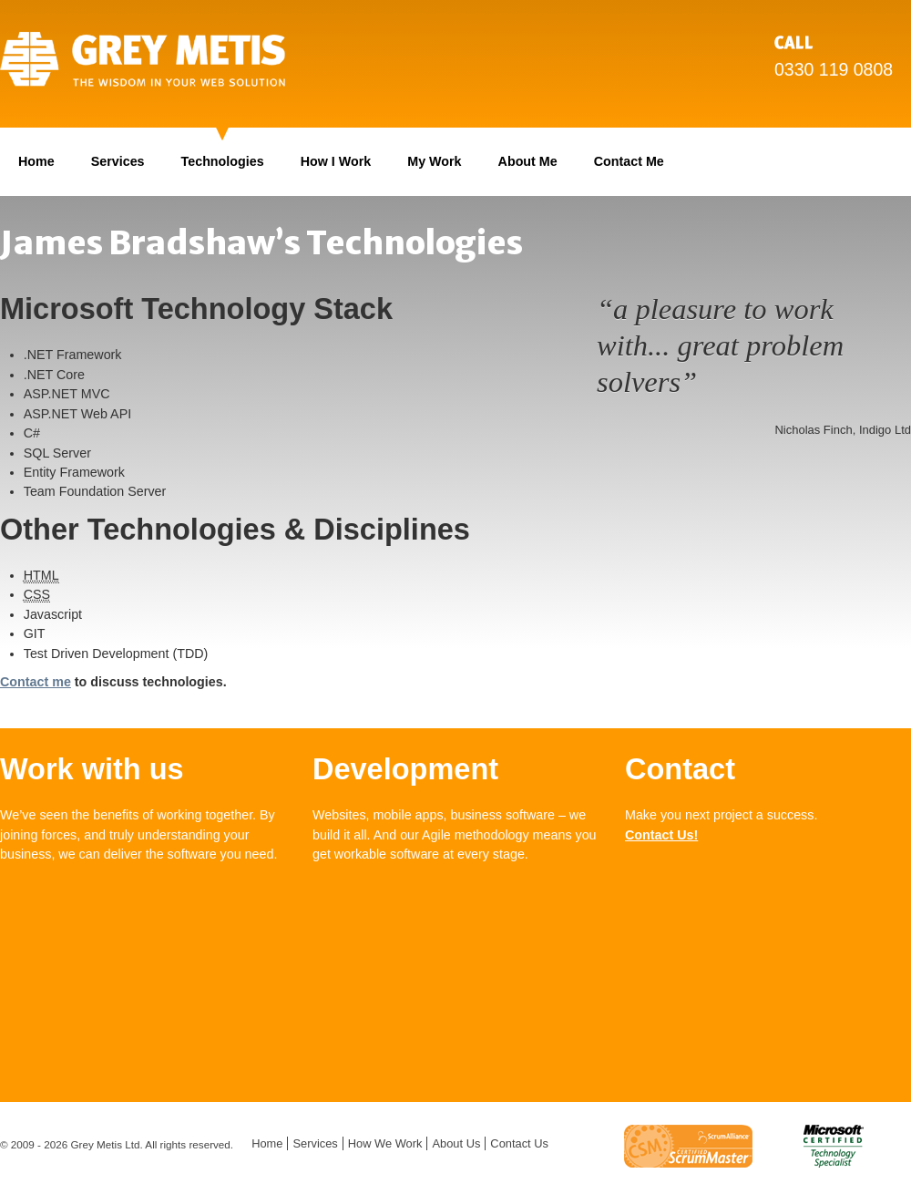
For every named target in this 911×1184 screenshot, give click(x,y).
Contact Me (629, 161)
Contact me (35, 681)
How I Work (336, 161)
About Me (528, 161)
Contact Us (519, 1143)
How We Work (385, 1143)
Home (36, 161)
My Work (434, 161)
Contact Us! (661, 835)
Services (118, 161)
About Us (456, 1143)
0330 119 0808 (833, 69)
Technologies (222, 161)
